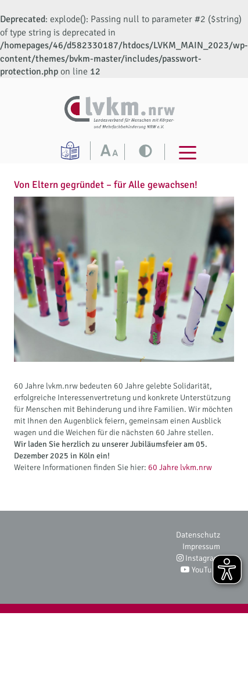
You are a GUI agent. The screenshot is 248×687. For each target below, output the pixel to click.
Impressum (201, 546)
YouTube (200, 570)
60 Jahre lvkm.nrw (180, 467)
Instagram (198, 558)
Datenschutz (198, 535)
